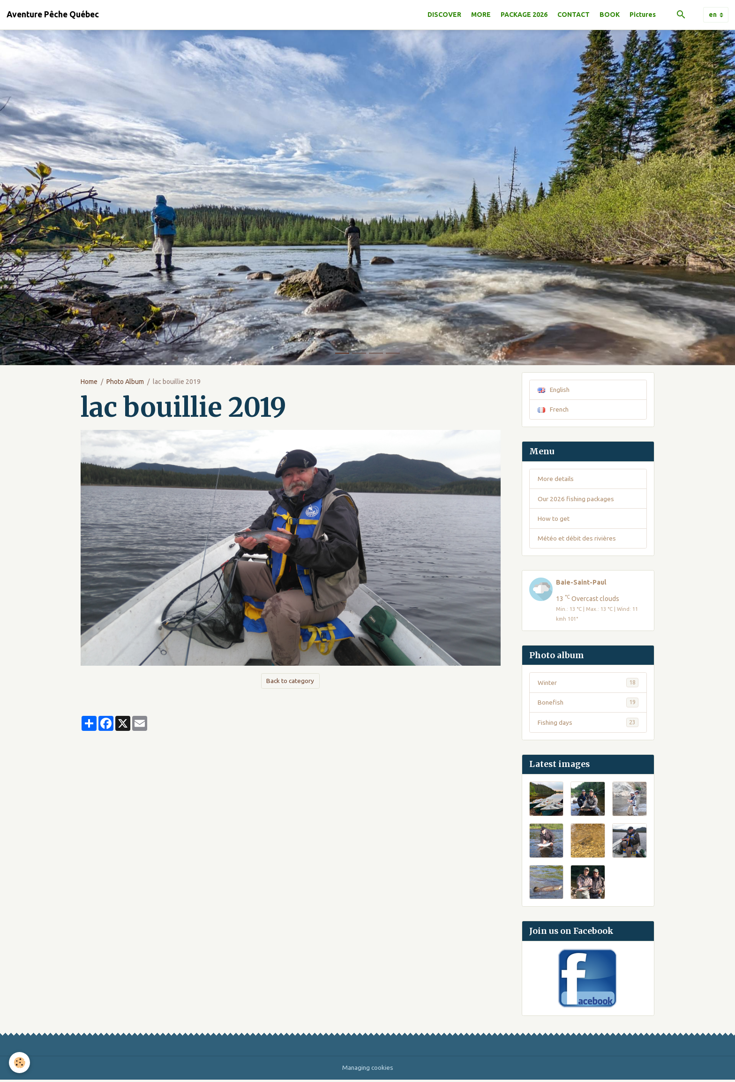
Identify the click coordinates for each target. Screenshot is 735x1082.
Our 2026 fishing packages (577, 499)
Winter (588, 684)
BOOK (610, 14)
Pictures (643, 14)
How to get (554, 519)
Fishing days (588, 724)
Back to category (290, 680)
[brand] (53, 14)
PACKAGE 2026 (524, 14)
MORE (481, 14)
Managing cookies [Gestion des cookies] (367, 1070)
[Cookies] (19, 1062)
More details (556, 479)
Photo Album (125, 381)
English (554, 389)
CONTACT (573, 14)
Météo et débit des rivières (577, 539)
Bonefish (588, 704)
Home (89, 381)
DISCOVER (444, 14)
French (554, 409)
